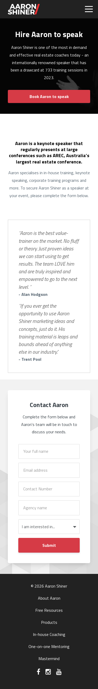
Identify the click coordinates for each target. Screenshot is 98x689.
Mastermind (49, 658)
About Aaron (49, 598)
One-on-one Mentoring (49, 646)
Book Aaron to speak (49, 96)
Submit (49, 545)
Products (49, 622)
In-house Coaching (49, 634)
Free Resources (49, 610)
